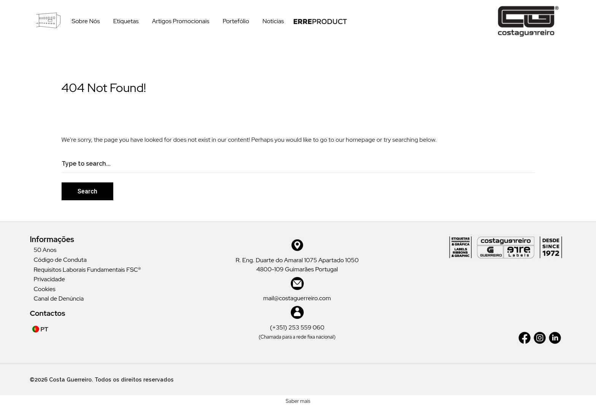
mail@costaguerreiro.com (297, 298)
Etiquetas (126, 21)
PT (40, 329)
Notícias (273, 21)
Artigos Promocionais (180, 21)
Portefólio (236, 21)
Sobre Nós (85, 21)
